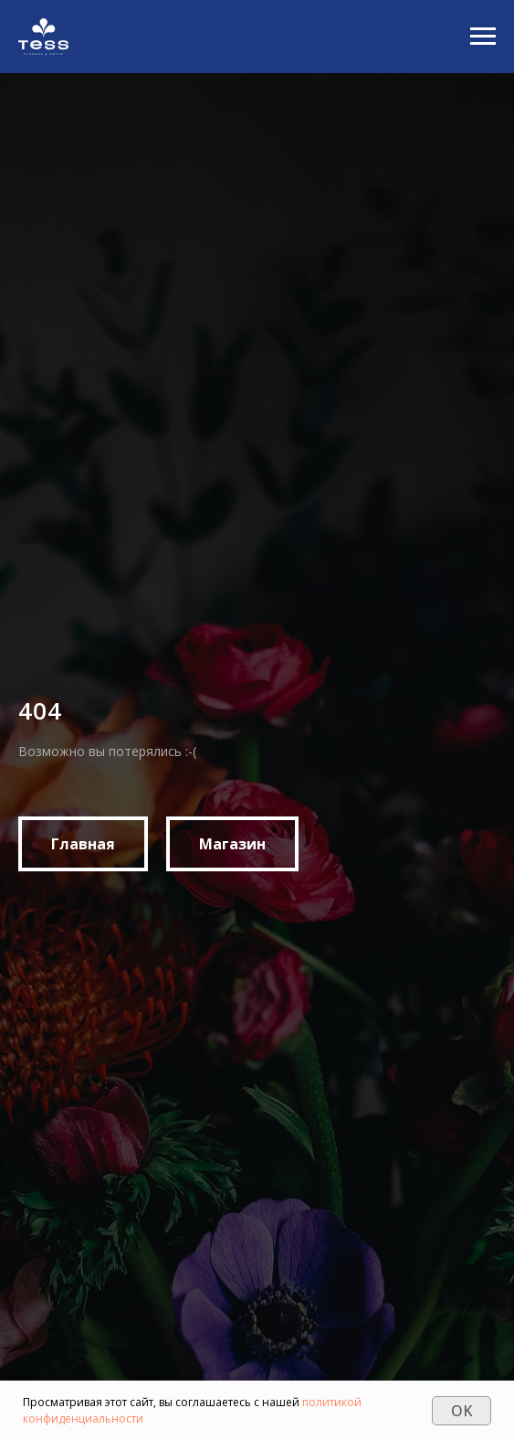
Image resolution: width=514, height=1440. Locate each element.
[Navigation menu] (483, 36)
